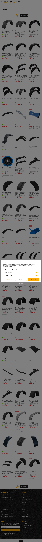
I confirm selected (8, 279)
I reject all (21, 279)
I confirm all (33, 279)
